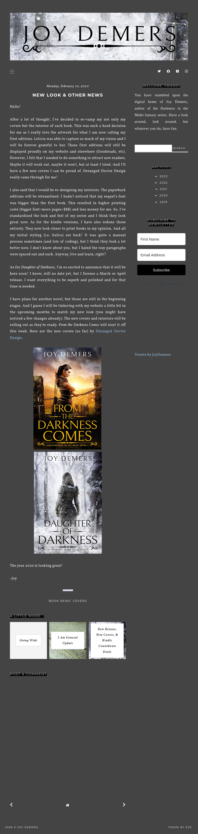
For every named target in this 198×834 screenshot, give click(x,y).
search (178, 148)
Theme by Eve (180, 827)
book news (60, 601)
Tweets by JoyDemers (153, 354)
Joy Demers (27, 827)
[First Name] (161, 239)
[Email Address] (161, 255)
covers (80, 601)
